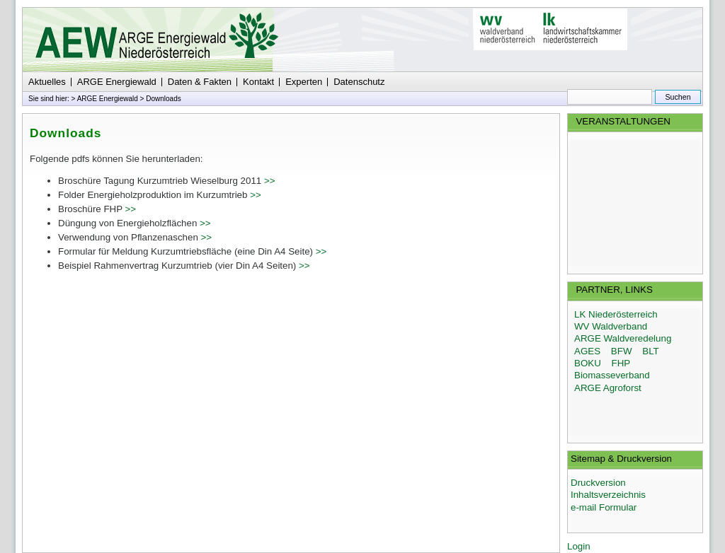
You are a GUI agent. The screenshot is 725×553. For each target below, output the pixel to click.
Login (578, 546)
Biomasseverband (612, 375)
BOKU (587, 363)
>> (269, 180)
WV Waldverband (610, 326)
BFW (621, 351)
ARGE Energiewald (116, 81)
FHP (621, 363)
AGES (587, 351)
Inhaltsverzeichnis (608, 494)
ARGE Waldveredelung (622, 338)
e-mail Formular (603, 507)
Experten (303, 81)
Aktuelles (47, 81)
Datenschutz (358, 81)
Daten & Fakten (200, 81)
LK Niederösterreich (616, 314)
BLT (650, 351)
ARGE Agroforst (607, 388)
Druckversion (598, 482)
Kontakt (258, 81)
